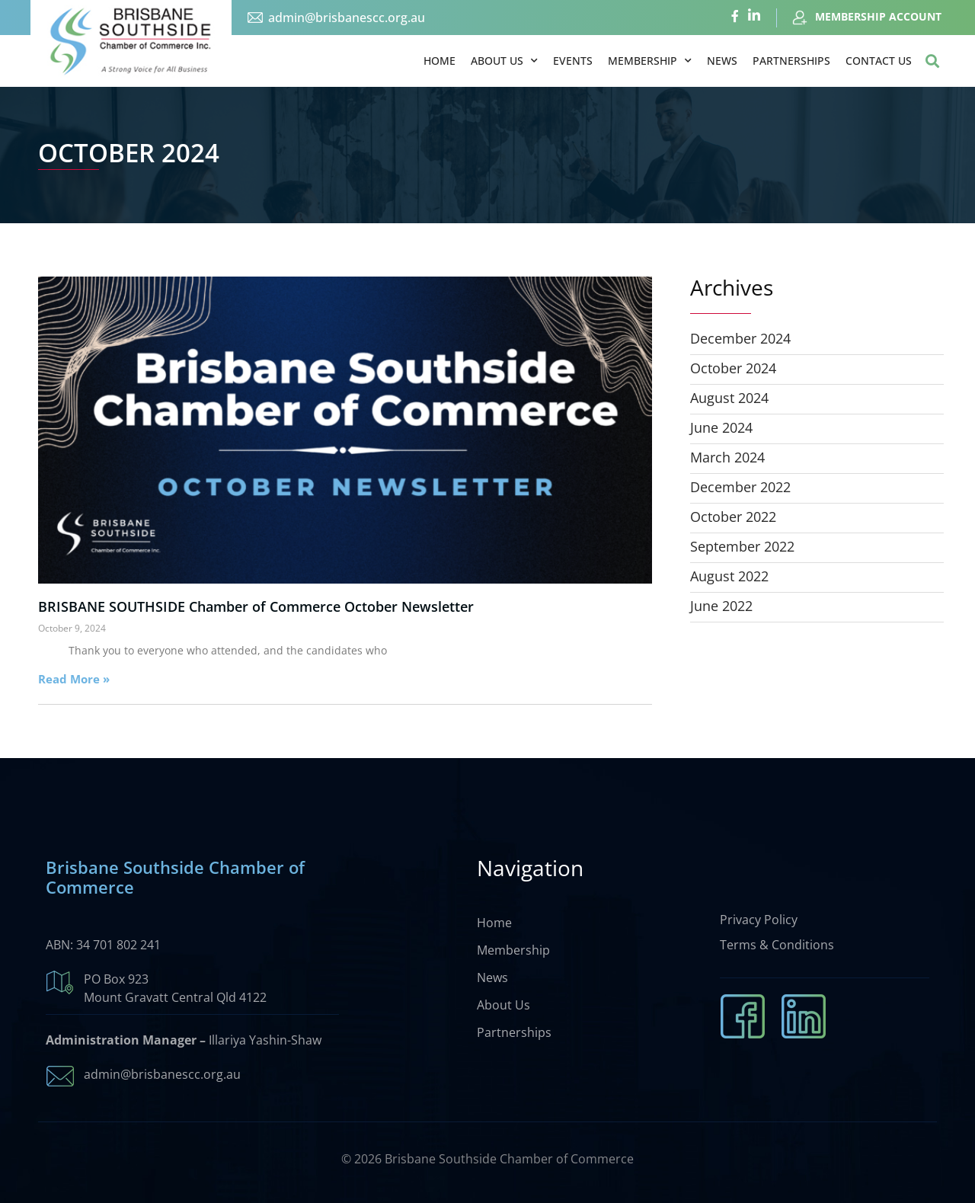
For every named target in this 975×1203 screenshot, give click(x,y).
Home (440, 60)
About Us (504, 61)
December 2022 (740, 487)
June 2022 (721, 606)
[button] (932, 61)
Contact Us (879, 60)
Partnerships (791, 60)
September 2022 (742, 546)
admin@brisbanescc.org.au (346, 17)
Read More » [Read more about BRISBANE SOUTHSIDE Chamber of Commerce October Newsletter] (74, 678)
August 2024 (729, 398)
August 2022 (729, 576)
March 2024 (727, 457)
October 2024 (733, 368)
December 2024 (740, 338)
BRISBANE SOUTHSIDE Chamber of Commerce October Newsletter (256, 606)
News (722, 60)
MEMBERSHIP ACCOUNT (878, 16)
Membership (650, 61)
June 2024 (721, 427)
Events (573, 60)
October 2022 (733, 516)
